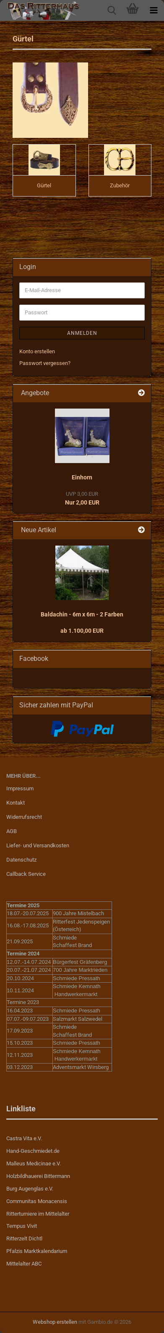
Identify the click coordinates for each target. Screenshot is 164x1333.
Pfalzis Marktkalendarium (36, 1251)
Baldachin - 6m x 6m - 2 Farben (82, 614)
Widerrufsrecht (24, 817)
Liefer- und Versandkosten (37, 845)
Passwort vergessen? (44, 363)
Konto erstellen (37, 351)
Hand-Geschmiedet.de (33, 1151)
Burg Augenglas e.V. (29, 1188)
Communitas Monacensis (36, 1201)
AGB (11, 831)
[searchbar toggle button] (111, 10)
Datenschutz (21, 860)
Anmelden (82, 333)
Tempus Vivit (21, 1226)
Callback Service (26, 874)
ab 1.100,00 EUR (82, 630)
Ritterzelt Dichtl (24, 1238)
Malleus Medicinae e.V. (33, 1163)
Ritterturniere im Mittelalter (37, 1214)
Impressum (20, 788)
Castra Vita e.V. (24, 1138)
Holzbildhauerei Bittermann (38, 1176)
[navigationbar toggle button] (153, 10)
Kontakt (15, 803)
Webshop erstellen (55, 1322)
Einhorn (82, 477)
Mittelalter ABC (24, 1264)
